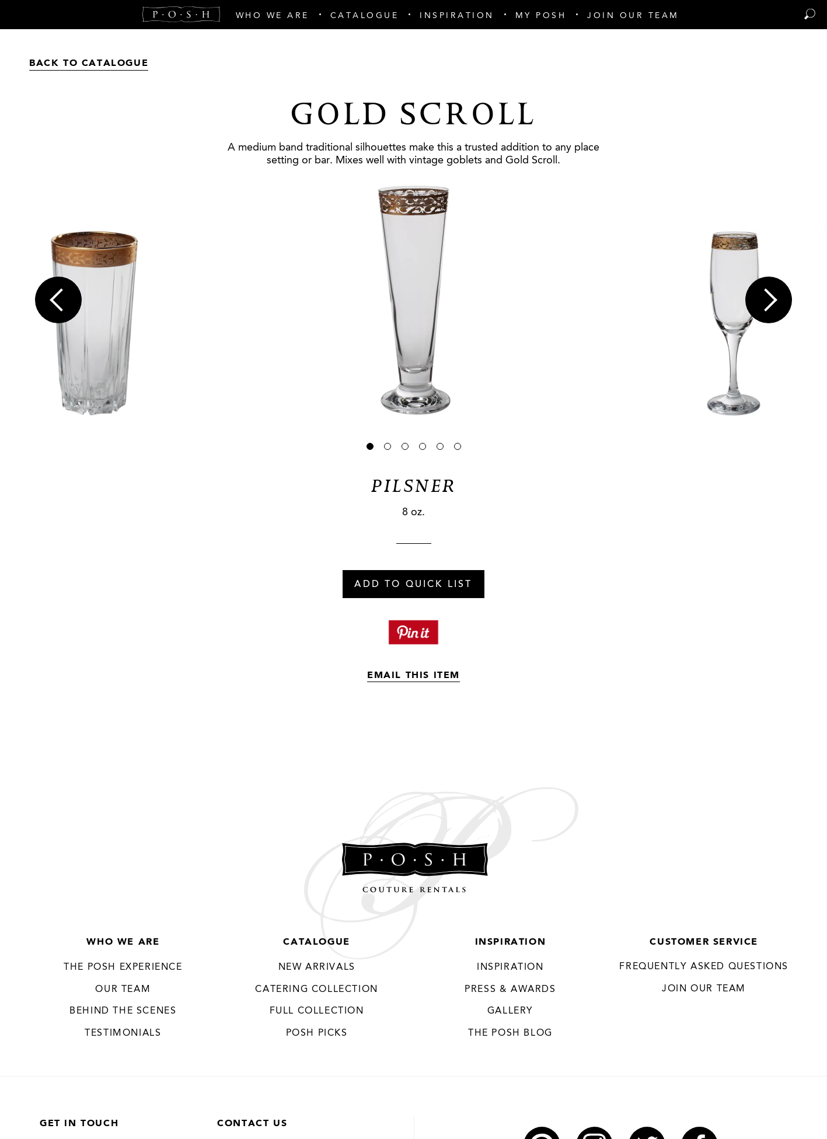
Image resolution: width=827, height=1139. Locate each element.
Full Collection (317, 1011)
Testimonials (123, 1033)
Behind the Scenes (122, 1011)
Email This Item (413, 675)
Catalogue (316, 942)
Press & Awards (510, 989)
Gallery (510, 1011)
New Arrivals (316, 967)
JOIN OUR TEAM (704, 989)
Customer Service (704, 942)
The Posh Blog (510, 1033)
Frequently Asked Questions (703, 967)
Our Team (123, 989)
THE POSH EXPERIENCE (123, 967)
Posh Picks (317, 1033)
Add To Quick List (413, 584)
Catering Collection (316, 989)
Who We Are (122, 942)
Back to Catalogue (88, 63)
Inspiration (510, 942)
